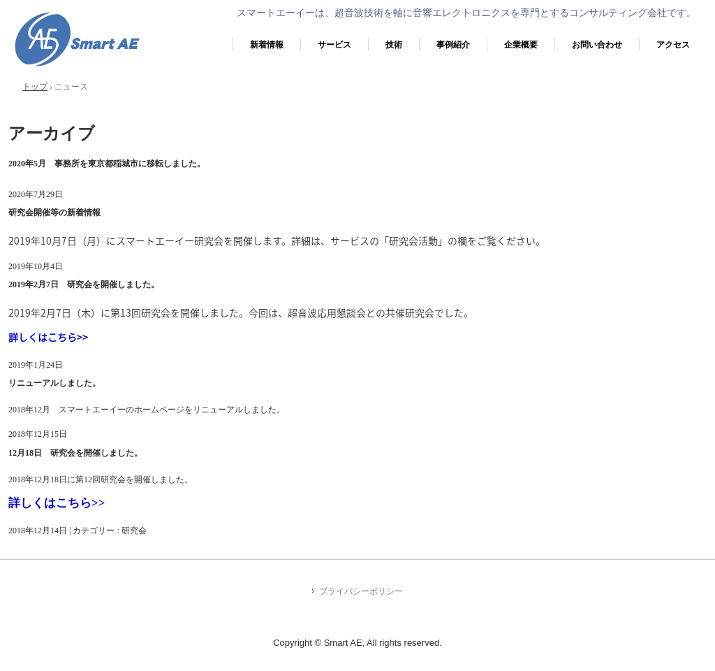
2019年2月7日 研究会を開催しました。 (83, 284)
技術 (393, 45)
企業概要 (521, 45)
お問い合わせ (597, 45)
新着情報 (266, 45)
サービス (334, 45)
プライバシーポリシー (361, 591)
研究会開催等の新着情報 (54, 212)
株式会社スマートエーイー (77, 67)
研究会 (134, 530)
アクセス (673, 45)
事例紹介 (453, 45)
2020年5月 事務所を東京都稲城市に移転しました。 (106, 163)
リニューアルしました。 (54, 383)
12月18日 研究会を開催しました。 (75, 453)
